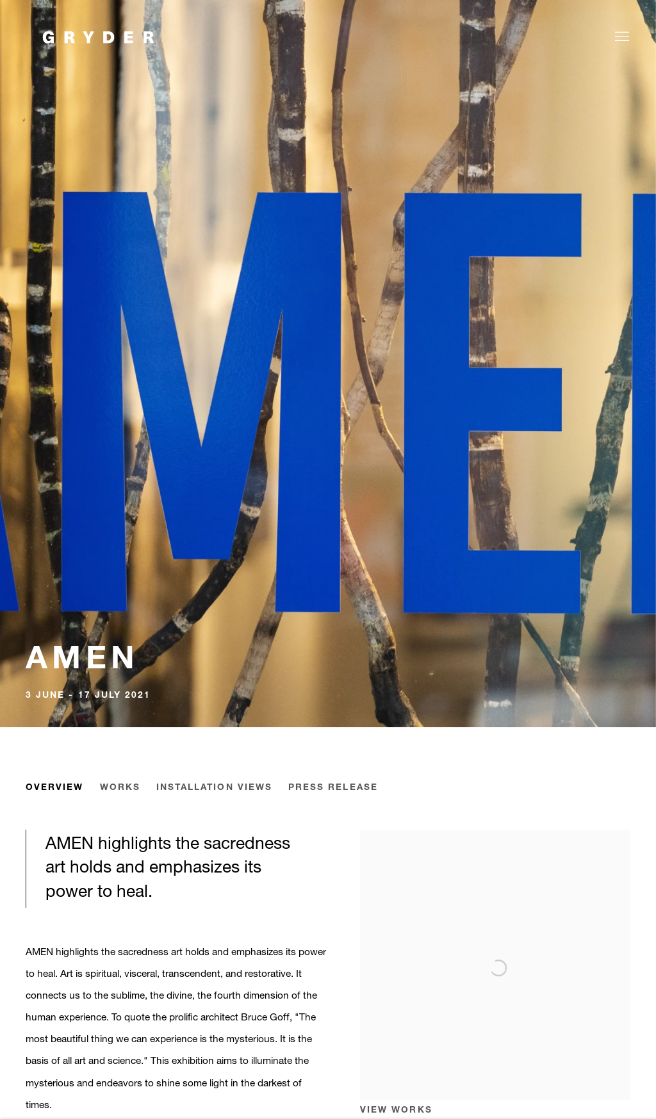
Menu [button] (620, 37)
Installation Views (214, 788)
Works (120, 788)
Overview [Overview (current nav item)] (55, 788)
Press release (333, 788)
